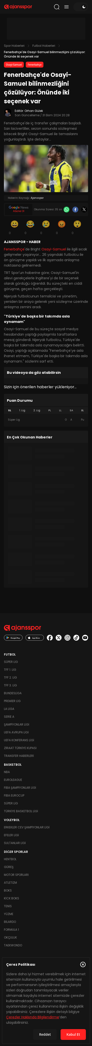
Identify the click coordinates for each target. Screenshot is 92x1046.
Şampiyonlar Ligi (16, 724)
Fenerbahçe (34, 64)
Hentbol (10, 859)
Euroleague (13, 780)
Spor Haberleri (14, 46)
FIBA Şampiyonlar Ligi (20, 788)
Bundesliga (13, 693)
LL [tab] (60, 410)
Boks (8, 890)
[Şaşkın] (77, 227)
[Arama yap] (57, 7)
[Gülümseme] (15, 227)
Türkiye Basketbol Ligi (21, 811)
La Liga (9, 709)
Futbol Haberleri (43, 46)
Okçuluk (10, 937)
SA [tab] (71, 410)
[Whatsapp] (66, 209)
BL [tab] (82, 410)
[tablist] (46, 410)
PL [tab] (49, 410)
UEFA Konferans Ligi (19, 740)
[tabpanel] (46, 420)
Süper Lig (11, 662)
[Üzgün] (46, 227)
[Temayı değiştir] (80, 6)
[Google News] (18, 209)
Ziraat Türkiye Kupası (20, 748)
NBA (7, 772)
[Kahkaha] (30, 227)
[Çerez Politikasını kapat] (83, 964)
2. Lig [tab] (36, 410)
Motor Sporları (16, 875)
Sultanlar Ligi (15, 843)
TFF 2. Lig (10, 677)
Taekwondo (13, 945)
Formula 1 (11, 930)
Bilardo (10, 922)
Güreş (8, 867)
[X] (84, 209)
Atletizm (10, 883)
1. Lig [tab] (22, 410)
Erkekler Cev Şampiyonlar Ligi (27, 827)
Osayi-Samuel (14, 64)
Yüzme (8, 914)
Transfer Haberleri (19, 756)
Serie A (9, 717)
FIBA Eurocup (14, 795)
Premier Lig (12, 701)
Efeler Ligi (11, 835)
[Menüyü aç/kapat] (66, 7)
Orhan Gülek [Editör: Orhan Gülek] (34, 111)
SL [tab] (9, 410)
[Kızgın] (62, 227)
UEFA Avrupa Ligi (16, 732)
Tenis (8, 906)
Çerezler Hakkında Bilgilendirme (32, 1017)
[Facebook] (75, 209)
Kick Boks (11, 898)
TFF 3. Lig (10, 685)
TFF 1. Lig (10, 670)
